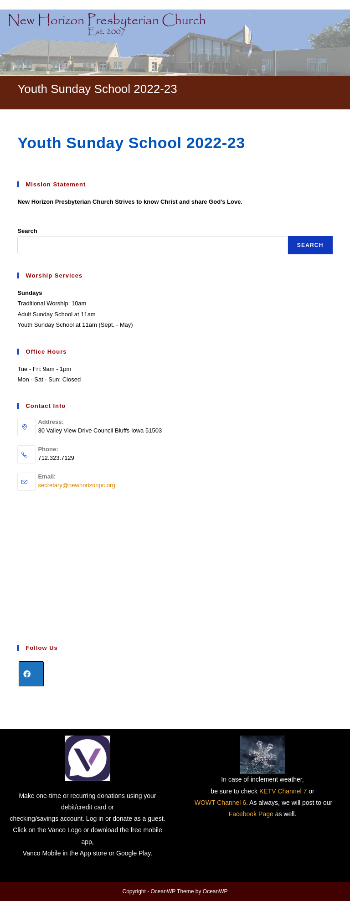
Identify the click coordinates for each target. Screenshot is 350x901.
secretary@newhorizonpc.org (76, 485)
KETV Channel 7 (283, 791)
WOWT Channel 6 (220, 802)
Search (27, 230)
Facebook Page (251, 814)
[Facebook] (31, 673)
